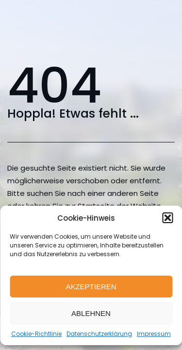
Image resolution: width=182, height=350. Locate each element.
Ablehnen (91, 313)
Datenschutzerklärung (99, 334)
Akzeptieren (91, 286)
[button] (167, 218)
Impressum (154, 334)
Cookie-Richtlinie (36, 334)
